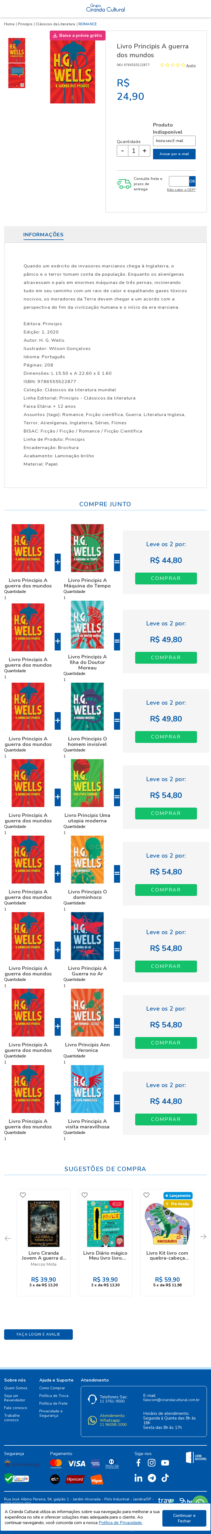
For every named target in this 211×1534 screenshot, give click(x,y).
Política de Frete (53, 1399)
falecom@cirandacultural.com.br (171, 1396)
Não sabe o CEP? (181, 189)
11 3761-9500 (112, 1397)
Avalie (191, 66)
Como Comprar (52, 1384)
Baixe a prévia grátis (80, 35)
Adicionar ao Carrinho (166, 578)
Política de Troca (53, 1392)
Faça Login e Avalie (38, 1330)
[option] (18, 50)
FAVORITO (24, 1195)
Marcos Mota (44, 1263)
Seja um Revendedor (14, 1394)
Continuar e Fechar (184, 1518)
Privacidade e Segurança (51, 1409)
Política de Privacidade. (121, 1524)
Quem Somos (15, 1384)
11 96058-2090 (113, 1420)
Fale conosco (15, 1404)
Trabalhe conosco (12, 1413)
